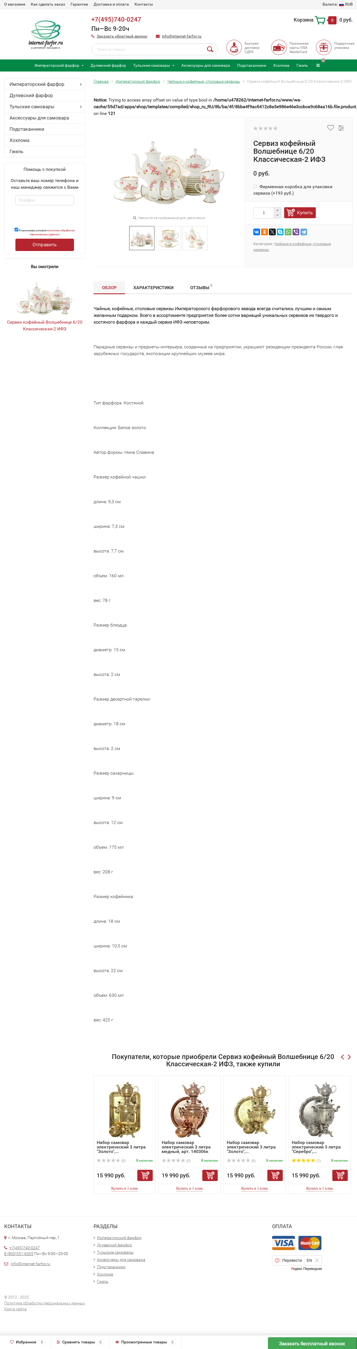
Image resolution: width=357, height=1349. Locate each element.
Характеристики (153, 287)
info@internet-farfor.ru (181, 36)
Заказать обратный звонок (122, 36)
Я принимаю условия (45, 232)
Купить (305, 212)
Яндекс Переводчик (306, 1269)
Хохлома (281, 65)
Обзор (109, 287)
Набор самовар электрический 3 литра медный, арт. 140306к (186, 1147)
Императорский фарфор (56, 65)
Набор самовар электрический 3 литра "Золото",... (121, 1147)
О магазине (14, 4)
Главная (101, 81)
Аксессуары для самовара (205, 65)
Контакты (144, 4)
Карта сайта (15, 1309)
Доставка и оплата (111, 4)
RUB (338, 4)
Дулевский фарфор (108, 65)
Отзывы (201, 286)
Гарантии (79, 4)
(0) (111, 1161)
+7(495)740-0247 (116, 19)
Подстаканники (251, 65)
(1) (306, 1161)
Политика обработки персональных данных (44, 1303)
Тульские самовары (151, 65)
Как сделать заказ (48, 4)
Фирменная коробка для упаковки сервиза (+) (292, 189)
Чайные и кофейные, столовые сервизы (203, 81)
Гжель (302, 65)
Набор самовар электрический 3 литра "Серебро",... (316, 1147)
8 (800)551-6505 (18, 1253)
